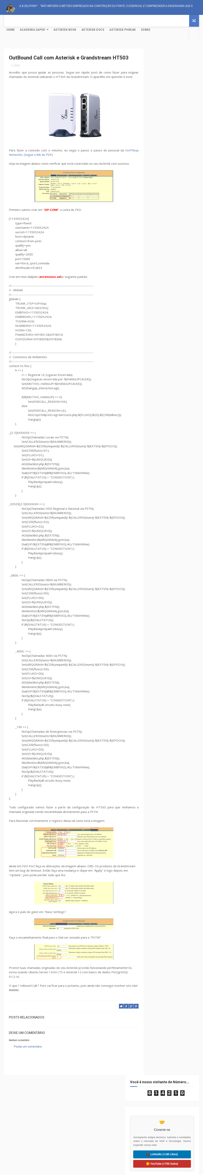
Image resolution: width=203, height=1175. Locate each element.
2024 (153, 270)
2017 (153, 308)
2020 (153, 292)
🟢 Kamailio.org (101, 1137)
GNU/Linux (153, 206)
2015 (153, 345)
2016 (153, 314)
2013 (153, 356)
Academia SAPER (32, 29)
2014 (153, 351)
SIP (169, 213)
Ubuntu (152, 220)
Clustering (184, 192)
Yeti (165, 227)
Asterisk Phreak (122, 29)
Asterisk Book (65, 29)
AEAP (150, 185)
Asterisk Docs (92, 29)
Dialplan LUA (180, 199)
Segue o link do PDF (38, 168)
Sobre (145, 29)
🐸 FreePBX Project (35, 1149)
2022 (153, 281)
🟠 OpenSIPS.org (101, 1147)
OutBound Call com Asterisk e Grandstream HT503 (172, 330)
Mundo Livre (181, 206)
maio (156, 324)
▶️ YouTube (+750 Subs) (170, 145)
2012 (153, 361)
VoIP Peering (169, 220)
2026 (153, 259)
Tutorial (181, 213)
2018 (153, 303)
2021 (153, 287)
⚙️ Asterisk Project (35, 1140)
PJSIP (160, 213)
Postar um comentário (28, 1059)
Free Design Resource (117, 1170)
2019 (153, 297)
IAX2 (167, 206)
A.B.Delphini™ (23, 1074)
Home (11, 29)
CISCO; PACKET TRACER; (159, 192)
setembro (160, 318)
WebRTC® (152, 227)
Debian (163, 199)
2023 (153, 276)
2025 (153, 265)
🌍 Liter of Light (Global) (168, 1147)
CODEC (151, 199)
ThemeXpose (94, 1170)
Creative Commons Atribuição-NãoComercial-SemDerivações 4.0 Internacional (170, 448)
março (157, 338)
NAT (149, 213)
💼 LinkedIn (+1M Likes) (170, 136)
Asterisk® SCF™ (167, 185)
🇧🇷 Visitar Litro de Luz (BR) (168, 1137)
